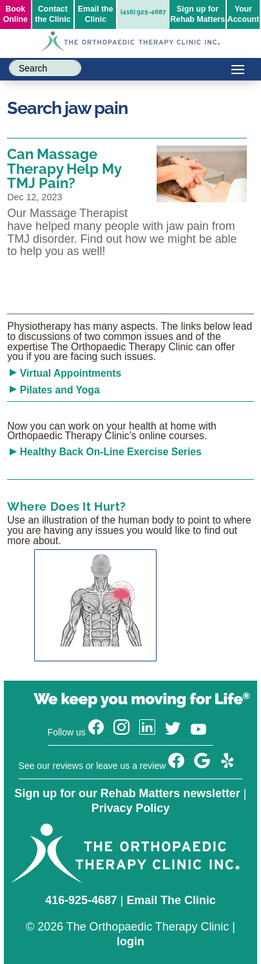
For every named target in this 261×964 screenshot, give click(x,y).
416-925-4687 (81, 900)
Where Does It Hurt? (66, 506)
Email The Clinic (170, 900)
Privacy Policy (130, 808)
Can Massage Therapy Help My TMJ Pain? (64, 168)
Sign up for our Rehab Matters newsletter (127, 793)
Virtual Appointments (70, 373)
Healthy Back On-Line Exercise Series (111, 451)
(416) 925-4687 (143, 11)
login (130, 941)
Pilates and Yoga (60, 389)
